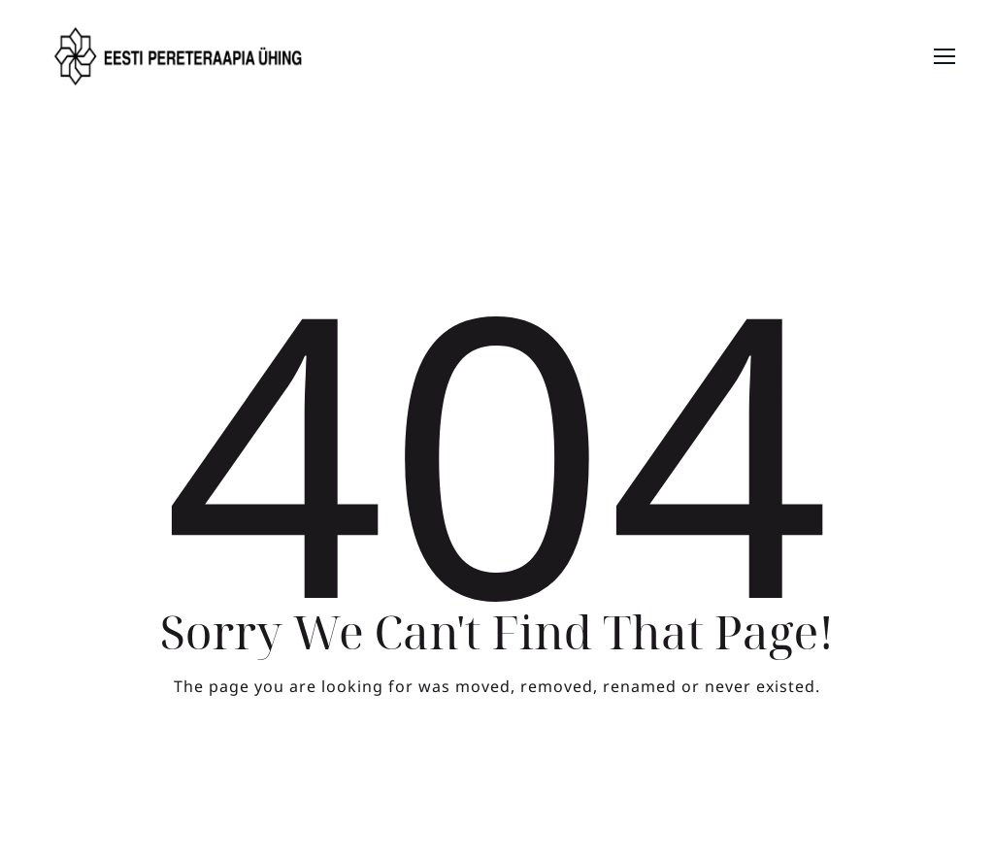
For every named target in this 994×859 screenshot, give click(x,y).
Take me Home (497, 766)
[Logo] (179, 56)
